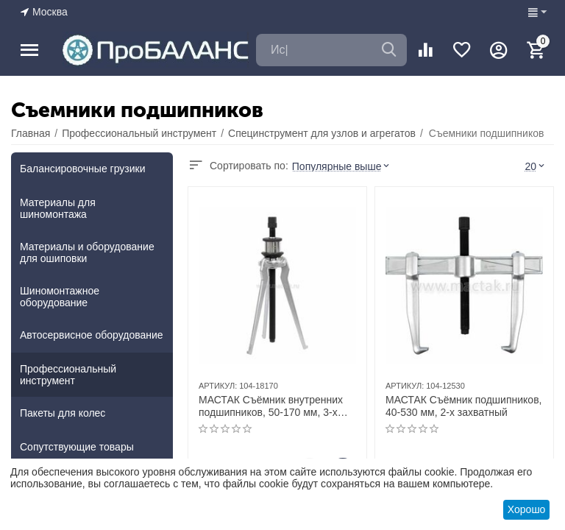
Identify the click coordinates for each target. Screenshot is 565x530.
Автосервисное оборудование (91, 335)
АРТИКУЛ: (218, 385)
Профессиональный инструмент (68, 374)
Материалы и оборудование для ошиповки (87, 252)
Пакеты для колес (62, 413)
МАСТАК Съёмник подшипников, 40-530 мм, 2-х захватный (463, 406)
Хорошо (527, 509)
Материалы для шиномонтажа (58, 208)
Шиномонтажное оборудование (59, 296)
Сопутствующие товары (77, 447)
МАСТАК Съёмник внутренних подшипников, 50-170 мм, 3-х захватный (271, 406)
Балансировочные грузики (83, 168)
